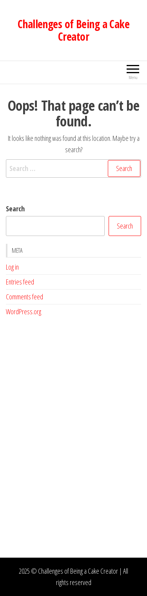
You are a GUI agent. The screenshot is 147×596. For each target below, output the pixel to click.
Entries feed (20, 281)
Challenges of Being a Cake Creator (73, 30)
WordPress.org (23, 311)
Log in (12, 267)
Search (15, 208)
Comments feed (24, 296)
